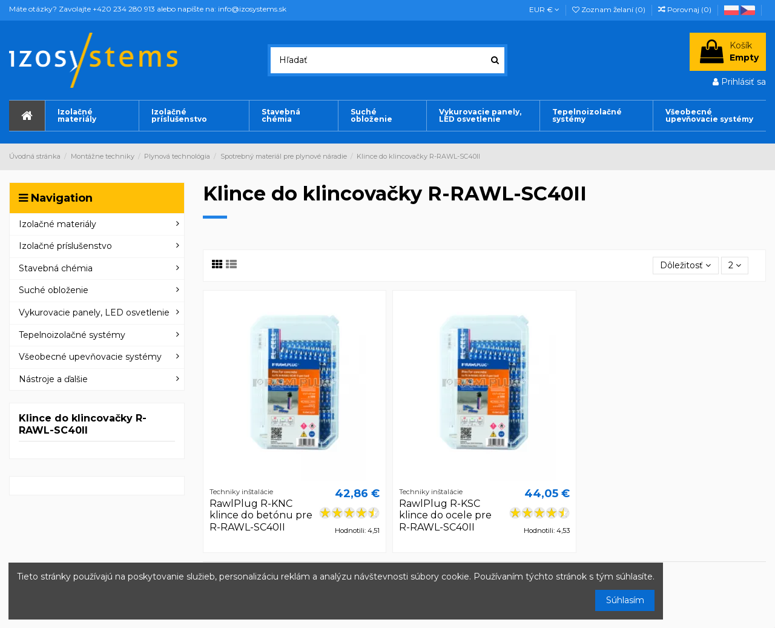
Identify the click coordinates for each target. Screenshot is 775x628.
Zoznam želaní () (609, 9)
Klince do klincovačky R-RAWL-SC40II (83, 423)
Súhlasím (625, 600)
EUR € (544, 9)
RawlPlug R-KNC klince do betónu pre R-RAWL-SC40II (260, 515)
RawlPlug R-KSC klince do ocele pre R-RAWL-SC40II (445, 515)
